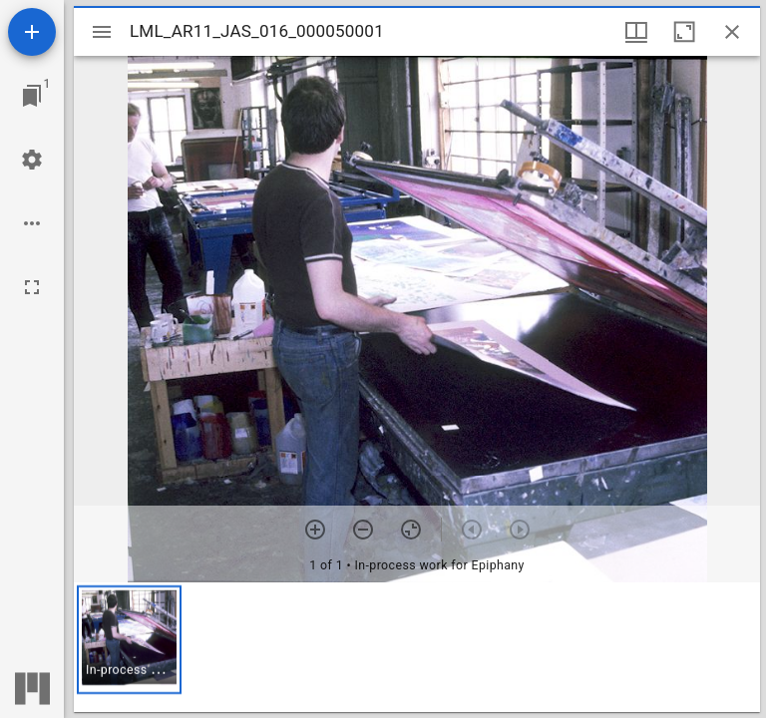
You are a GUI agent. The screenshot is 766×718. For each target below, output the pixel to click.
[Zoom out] (363, 529)
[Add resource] (32, 32)
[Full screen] (32, 287)
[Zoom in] (315, 529)
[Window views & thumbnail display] (636, 32)
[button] (129, 639)
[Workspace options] (32, 223)
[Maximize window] (684, 32)
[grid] (417, 647)
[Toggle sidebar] (102, 32)
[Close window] (732, 32)
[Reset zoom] (411, 529)
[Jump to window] (32, 96)
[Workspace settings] (32, 159)
